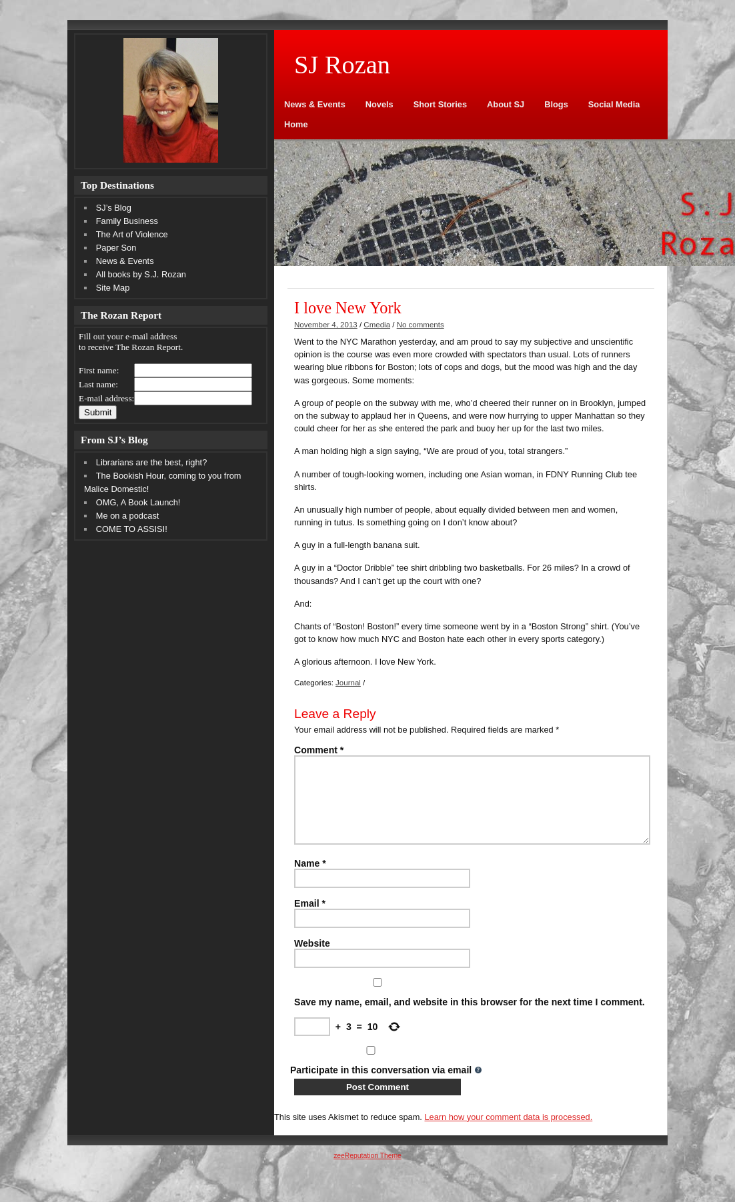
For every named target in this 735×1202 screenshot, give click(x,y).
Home (296, 124)
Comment (318, 750)
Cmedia (376, 325)
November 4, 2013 (325, 325)
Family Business (127, 221)
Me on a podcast (127, 516)
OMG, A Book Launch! (138, 502)
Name (310, 879)
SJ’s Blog (113, 208)
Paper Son (116, 248)
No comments (420, 325)
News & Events (314, 104)
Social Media (614, 104)
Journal (348, 683)
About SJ (505, 104)
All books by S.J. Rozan (141, 274)
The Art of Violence (132, 234)
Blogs (556, 104)
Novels (379, 104)
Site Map (113, 288)
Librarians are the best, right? (151, 462)
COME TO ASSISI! (131, 529)
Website (312, 959)
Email (309, 919)
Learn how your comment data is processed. (508, 1133)
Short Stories (440, 104)
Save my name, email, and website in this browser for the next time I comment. (469, 1018)
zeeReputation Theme (367, 1171)
